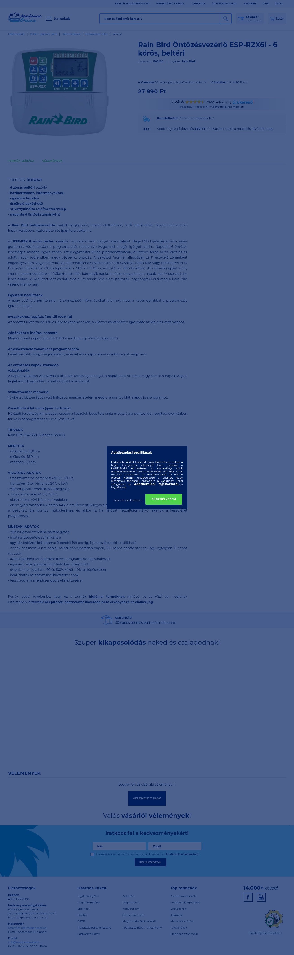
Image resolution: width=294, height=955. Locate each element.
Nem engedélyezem (128, 500)
